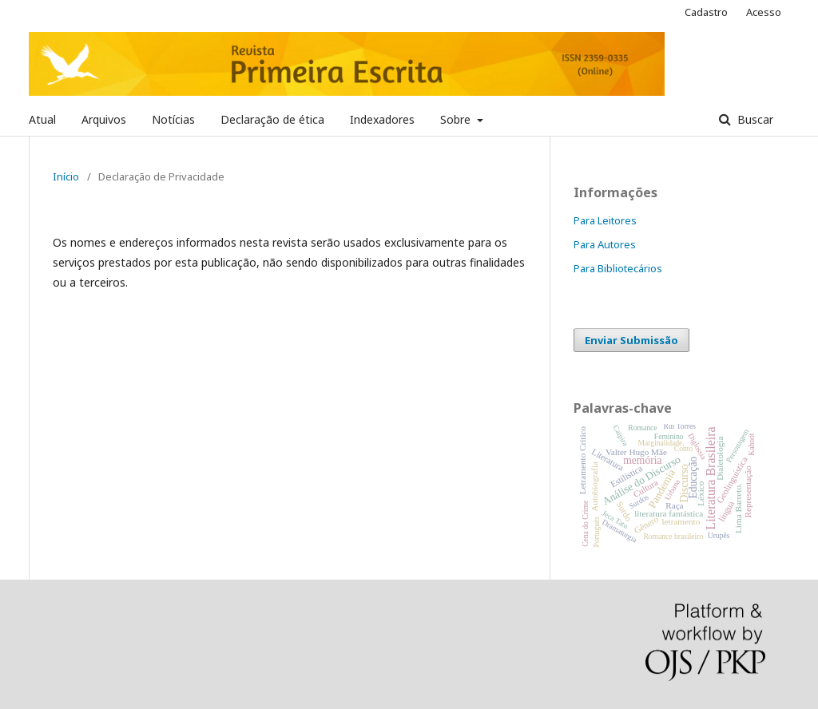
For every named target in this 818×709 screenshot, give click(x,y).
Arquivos (103, 119)
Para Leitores (605, 220)
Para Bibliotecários (618, 268)
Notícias (173, 119)
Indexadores (382, 119)
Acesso (763, 12)
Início (66, 176)
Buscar (753, 119)
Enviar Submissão (631, 340)
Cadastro (706, 12)
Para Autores (605, 244)
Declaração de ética (272, 119)
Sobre (457, 119)
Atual (42, 119)
